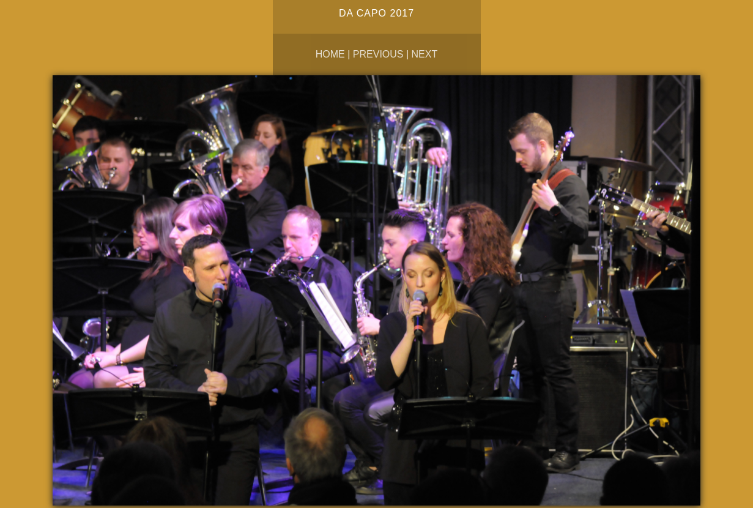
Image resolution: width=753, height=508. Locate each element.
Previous (378, 54)
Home (330, 54)
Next (425, 54)
